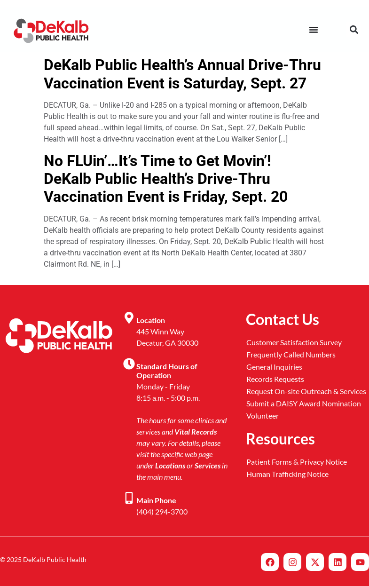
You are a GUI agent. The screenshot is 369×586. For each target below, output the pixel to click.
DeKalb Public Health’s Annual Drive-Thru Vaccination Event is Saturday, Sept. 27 (182, 74)
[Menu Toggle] (313, 29)
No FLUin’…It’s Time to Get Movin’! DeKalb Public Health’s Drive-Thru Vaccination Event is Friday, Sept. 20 (166, 179)
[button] (353, 29)
